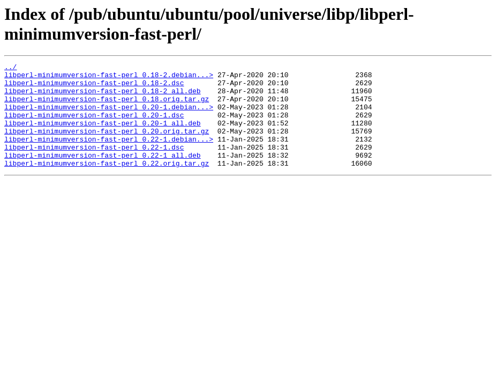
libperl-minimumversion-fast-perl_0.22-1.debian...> (108, 155)
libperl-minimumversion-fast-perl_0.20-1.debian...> (108, 116)
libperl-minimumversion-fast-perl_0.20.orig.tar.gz (106, 145)
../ (10, 68)
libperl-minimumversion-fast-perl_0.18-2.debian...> (108, 78)
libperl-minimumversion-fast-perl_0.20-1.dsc (94, 126)
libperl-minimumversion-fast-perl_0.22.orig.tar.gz (106, 184)
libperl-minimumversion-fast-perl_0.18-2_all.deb (102, 97)
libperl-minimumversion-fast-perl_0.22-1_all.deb (102, 174)
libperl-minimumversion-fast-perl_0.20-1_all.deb (102, 135)
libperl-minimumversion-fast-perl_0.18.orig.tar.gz (106, 107)
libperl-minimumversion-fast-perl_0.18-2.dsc (94, 87)
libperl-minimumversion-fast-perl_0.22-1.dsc (94, 164)
